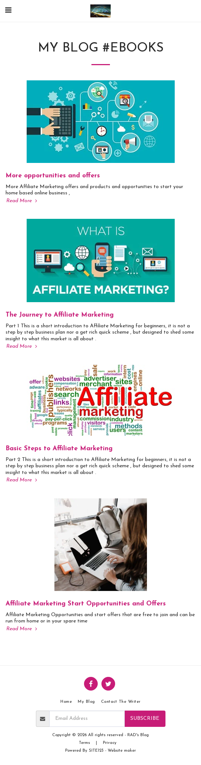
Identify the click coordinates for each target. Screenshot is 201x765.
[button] (8, 10)
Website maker (122, 751)
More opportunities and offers (53, 176)
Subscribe (144, 718)
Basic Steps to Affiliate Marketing (59, 448)
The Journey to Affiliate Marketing (60, 315)
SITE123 (96, 751)
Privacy (110, 743)
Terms (84, 743)
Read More (22, 201)
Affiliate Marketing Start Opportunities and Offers (86, 604)
